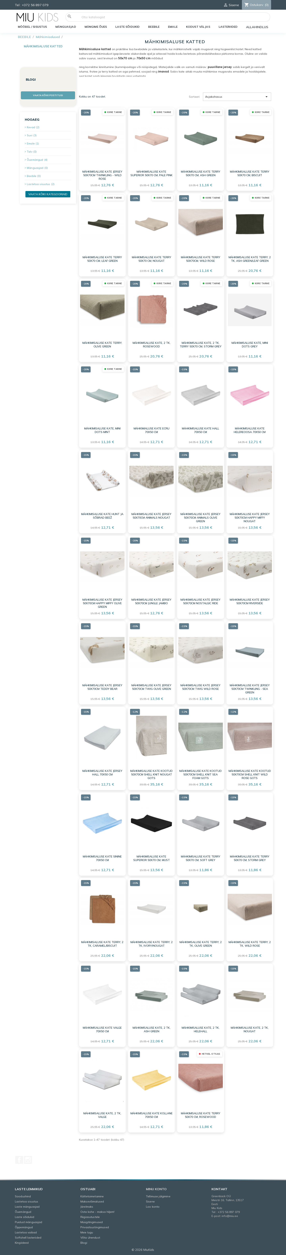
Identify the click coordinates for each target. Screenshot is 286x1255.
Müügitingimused (91, 1222)
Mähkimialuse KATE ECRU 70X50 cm (151, 430)
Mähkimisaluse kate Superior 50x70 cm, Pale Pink (151, 173)
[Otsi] (168, 17)
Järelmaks (86, 1206)
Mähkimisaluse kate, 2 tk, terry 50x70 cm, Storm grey (200, 344)
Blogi (83, 1242)
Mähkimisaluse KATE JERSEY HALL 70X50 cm (102, 772)
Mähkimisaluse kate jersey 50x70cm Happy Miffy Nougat (250, 517)
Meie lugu (86, 1232)
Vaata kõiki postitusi (48, 95)
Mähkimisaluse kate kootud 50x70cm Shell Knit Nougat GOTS (151, 774)
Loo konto (152, 1206)
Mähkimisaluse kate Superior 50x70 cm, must (151, 858)
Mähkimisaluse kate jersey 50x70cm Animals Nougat (151, 515)
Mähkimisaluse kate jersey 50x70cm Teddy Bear (102, 687)
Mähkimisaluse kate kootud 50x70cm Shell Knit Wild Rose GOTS (250, 774)
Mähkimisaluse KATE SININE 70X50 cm (102, 858)
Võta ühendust (90, 1237)
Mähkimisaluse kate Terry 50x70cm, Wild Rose (200, 259)
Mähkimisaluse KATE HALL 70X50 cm (200, 430)
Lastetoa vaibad (26, 1232)
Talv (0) (32, 151)
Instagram (28, 1160)
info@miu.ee (230, 1216)
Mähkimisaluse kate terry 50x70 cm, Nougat (151, 259)
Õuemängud (23, 1212)
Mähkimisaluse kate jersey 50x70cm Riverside (250, 601)
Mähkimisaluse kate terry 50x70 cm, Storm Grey (249, 858)
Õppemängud (24, 1227)
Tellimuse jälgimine (158, 1196)
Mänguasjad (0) (37, 168)
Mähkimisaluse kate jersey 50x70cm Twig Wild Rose (200, 687)
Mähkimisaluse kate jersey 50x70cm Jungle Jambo (151, 601)
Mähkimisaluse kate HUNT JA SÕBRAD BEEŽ (102, 515)
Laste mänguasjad (27, 1206)
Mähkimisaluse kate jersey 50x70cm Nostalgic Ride (200, 601)
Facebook (19, 1160)
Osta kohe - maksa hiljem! (97, 1212)
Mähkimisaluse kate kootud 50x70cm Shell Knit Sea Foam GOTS (200, 774)
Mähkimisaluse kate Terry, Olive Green (102, 344)
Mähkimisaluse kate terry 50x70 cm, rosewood (200, 1115)
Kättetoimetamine (92, 1196)
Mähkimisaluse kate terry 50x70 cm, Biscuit (249, 173)
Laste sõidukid (24, 1217)
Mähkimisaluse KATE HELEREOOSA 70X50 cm (250, 430)
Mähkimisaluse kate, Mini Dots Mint (102, 430)
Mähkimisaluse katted (43, 46)
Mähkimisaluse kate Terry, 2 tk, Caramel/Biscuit (102, 943)
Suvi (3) (32, 135)
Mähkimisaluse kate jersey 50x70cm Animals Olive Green (200, 517)
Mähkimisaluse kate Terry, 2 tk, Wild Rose (250, 943)
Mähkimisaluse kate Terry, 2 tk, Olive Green (201, 943)
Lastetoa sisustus (26, 1201)
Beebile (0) (34, 176)
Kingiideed (22, 1242)
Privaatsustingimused (94, 1227)
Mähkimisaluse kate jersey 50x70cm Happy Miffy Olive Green (102, 603)
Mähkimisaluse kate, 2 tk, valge (102, 1115)
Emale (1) (33, 143)
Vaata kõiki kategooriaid (47, 194)
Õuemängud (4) (37, 160)
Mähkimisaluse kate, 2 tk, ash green (151, 1029)
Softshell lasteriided (28, 1237)
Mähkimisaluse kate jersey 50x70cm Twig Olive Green (151, 687)
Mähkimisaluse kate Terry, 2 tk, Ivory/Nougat (151, 943)
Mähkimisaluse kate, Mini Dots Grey (250, 344)
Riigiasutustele (90, 1217)
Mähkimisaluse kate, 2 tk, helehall (200, 1029)
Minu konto (156, 1189)
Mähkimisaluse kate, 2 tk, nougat (250, 1029)
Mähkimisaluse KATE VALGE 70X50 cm (102, 1029)
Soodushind (23, 1196)
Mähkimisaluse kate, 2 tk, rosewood (151, 344)
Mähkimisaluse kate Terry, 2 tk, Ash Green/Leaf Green (250, 259)
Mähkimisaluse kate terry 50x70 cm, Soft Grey (200, 858)
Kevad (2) (33, 127)
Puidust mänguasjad (28, 1222)
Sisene (150, 1201)
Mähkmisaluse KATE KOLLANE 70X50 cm (151, 1115)
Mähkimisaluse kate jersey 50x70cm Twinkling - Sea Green (250, 688)
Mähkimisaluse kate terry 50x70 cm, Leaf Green (102, 259)
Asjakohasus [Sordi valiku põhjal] (237, 96)
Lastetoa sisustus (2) (40, 184)
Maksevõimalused (92, 1201)
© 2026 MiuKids (143, 1250)
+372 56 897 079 (35, 5)
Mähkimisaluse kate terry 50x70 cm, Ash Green (200, 173)
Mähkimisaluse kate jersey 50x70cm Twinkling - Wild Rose (102, 175)
